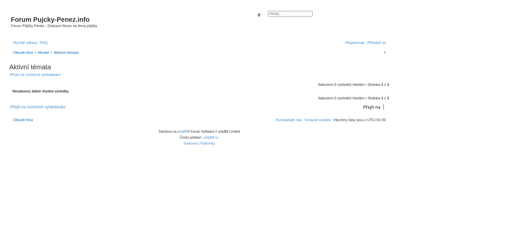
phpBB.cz (211, 137)
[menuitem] (43, 43)
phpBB (182, 131)
